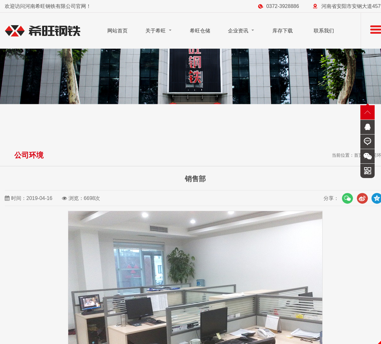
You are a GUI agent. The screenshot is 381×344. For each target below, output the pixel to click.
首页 (358, 155)
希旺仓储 (200, 30)
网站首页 (117, 30)
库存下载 (282, 30)
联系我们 (324, 30)
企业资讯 (238, 30)
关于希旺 (155, 30)
